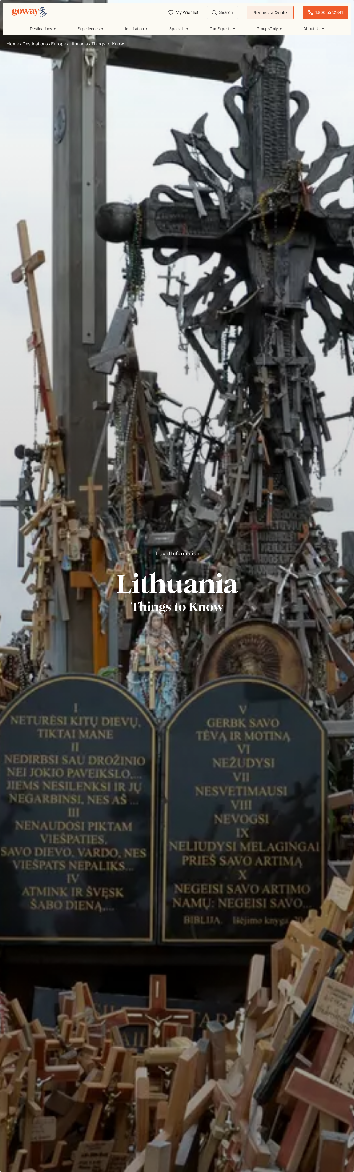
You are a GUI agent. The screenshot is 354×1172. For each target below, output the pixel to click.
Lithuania (78, 43)
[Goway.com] (29, 12)
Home (13, 43)
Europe (58, 43)
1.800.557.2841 (325, 12)
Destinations (35, 43)
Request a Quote (270, 12)
